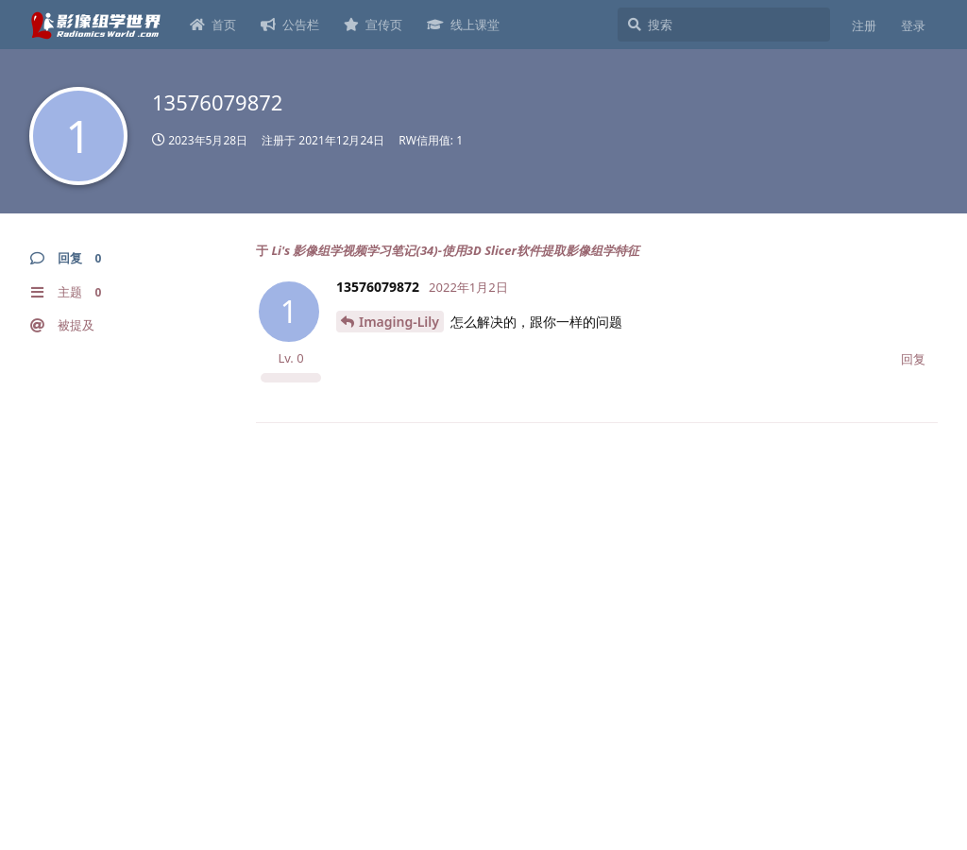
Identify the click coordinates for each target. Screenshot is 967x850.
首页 (213, 24)
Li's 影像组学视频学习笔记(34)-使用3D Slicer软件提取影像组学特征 (455, 250)
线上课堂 (463, 24)
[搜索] (724, 25)
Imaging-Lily (399, 322)
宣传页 (373, 24)
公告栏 (290, 24)
